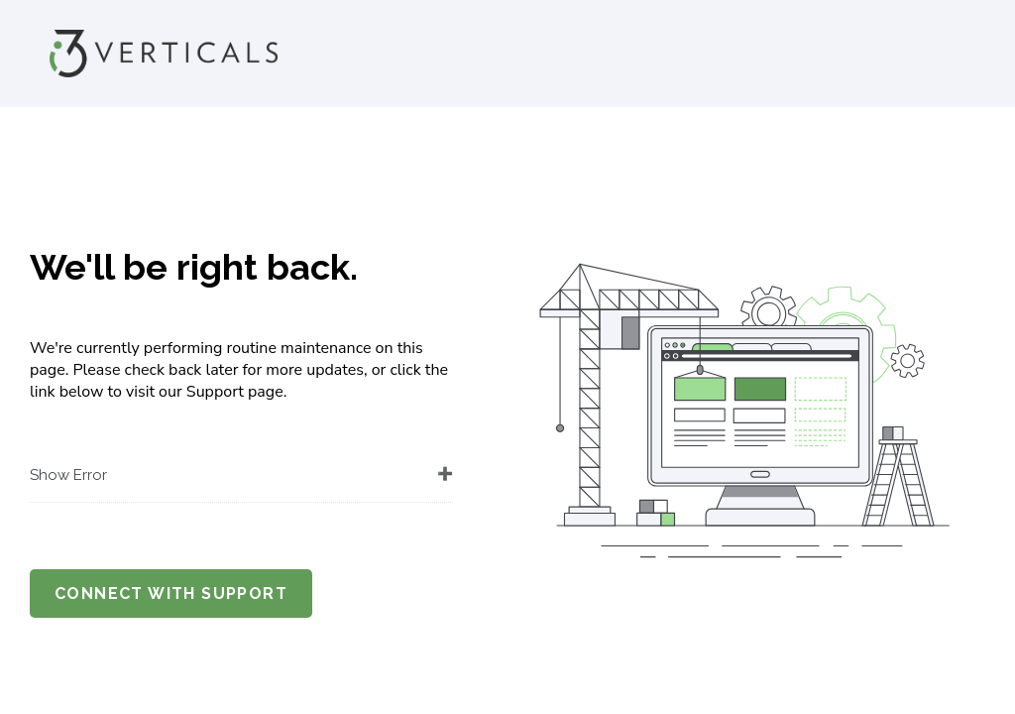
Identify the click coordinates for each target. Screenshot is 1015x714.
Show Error (68, 475)
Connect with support (171, 593)
